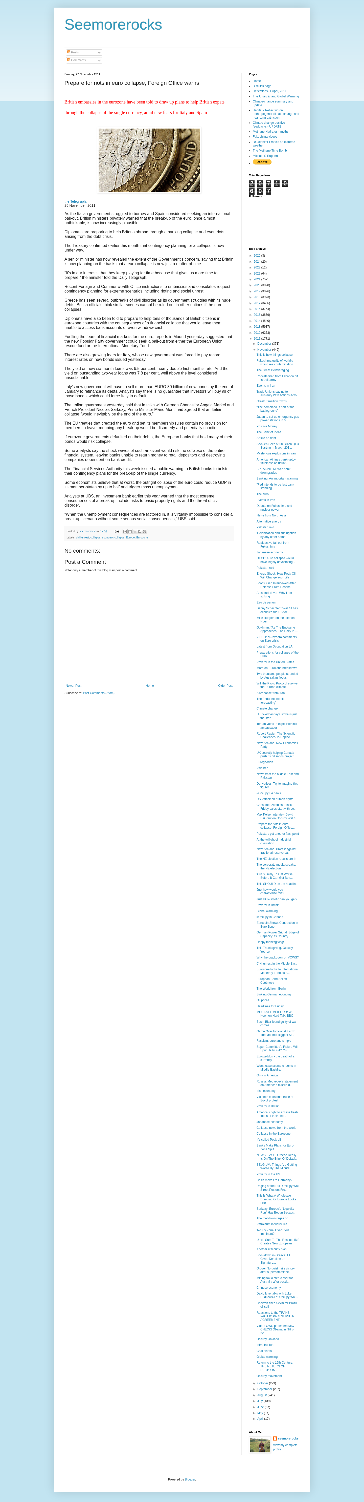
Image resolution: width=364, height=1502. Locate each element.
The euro (263, 494)
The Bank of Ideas (269, 432)
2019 (257, 291)
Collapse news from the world (276, 1128)
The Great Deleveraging (273, 370)
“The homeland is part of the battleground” (275, 408)
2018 (257, 297)
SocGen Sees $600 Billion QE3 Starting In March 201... (278, 445)
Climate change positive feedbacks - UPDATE (269, 124)
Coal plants (264, 1351)
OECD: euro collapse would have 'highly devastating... (276, 560)
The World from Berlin (271, 988)
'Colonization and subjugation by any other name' (276, 534)
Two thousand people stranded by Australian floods (277, 675)
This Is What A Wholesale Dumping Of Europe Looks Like (276, 1199)
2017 (257, 303)
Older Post (225, 685)
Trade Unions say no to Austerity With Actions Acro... (278, 393)
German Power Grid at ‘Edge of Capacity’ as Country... (278, 934)
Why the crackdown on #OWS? (278, 957)
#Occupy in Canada (270, 917)
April (260, 1419)
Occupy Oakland (268, 1339)
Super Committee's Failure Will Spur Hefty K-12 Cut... (277, 1048)
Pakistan (262, 768)
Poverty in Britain (268, 905)
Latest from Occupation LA (274, 646)
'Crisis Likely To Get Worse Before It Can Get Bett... (275, 876)
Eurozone (142, 537)
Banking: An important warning (277, 478)
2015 (257, 315)
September (265, 1389)
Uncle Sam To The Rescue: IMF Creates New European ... (278, 1241)
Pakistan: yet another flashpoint (278, 834)
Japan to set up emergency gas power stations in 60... (278, 418)
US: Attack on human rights (275, 799)
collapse (95, 537)
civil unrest (82, 537)
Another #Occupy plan (272, 1249)
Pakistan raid (265, 527)
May (260, 1413)
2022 (257, 273)
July (260, 1401)
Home (150, 685)
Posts (73, 52)
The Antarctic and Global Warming (276, 96)
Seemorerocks (113, 24)
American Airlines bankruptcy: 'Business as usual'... (277, 461)
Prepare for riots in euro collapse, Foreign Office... (276, 825)
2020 (257, 285)
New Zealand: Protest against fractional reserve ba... (276, 850)
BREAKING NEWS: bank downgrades (273, 470)
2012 (257, 333)
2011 (257, 338)
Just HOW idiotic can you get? (277, 899)
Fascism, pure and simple (274, 1040)
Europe (130, 537)
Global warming (267, 911)
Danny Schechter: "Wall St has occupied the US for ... (277, 610)
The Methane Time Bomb (270, 150)
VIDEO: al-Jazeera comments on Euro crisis (277, 638)
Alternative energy (269, 521)
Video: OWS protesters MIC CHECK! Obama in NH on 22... (276, 1329)
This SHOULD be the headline (277, 884)
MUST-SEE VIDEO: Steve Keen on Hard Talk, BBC (275, 1013)
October (263, 1383)
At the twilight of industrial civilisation (274, 841)
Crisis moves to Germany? (274, 1180)
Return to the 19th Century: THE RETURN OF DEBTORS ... (275, 1366)
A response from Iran (271, 693)
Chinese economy (269, 1287)
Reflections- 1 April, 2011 (269, 91)
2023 (257, 267)
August (262, 1395)
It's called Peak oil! (269, 1139)
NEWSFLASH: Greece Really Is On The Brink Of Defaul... (277, 1156)
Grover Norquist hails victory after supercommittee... (276, 1270)
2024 (257, 261)
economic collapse (113, 537)
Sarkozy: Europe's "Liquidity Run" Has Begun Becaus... (276, 1210)
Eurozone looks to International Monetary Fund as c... (277, 971)
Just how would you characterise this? (270, 891)
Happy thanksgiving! (270, 942)
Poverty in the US (268, 1174)
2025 (257, 255)
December (264, 343)
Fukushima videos (265, 136)
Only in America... (268, 1075)
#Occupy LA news (269, 793)
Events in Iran (266, 385)
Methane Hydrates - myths (270, 131)
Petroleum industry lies (272, 1224)
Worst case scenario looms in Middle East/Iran (276, 1067)
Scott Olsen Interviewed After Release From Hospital (276, 585)
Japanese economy (270, 552)
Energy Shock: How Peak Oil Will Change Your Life (276, 575)
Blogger (190, 1479)
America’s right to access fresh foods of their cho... (277, 1114)
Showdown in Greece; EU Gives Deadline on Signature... (274, 1259)
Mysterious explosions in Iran (276, 453)
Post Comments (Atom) (99, 693)
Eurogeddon (265, 762)
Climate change (267, 708)
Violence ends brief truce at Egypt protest (275, 1098)
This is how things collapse (275, 355)
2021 (257, 279)
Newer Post (73, 685)
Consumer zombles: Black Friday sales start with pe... (277, 806)
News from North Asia (271, 515)
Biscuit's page (262, 86)
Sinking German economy (274, 994)
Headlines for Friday (270, 1006)
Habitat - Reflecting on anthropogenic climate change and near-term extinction (276, 114)
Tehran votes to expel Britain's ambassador (277, 725)
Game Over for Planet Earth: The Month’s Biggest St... (276, 1033)
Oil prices (263, 1000)
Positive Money (267, 426)
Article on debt (266, 438)
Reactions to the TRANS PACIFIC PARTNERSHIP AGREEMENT (275, 1316)
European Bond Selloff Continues (272, 980)
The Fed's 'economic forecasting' (270, 700)
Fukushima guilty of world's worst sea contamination (275, 362)
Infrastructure (266, 1345)
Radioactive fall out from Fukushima (273, 544)
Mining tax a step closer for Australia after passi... (275, 1279)
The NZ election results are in (276, 859)
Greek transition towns (272, 401)
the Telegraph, (75, 201)
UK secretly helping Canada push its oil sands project (275, 754)
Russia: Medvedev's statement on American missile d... (277, 1083)
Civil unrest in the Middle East (277, 963)
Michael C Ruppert (265, 156)
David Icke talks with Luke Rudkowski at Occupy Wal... (277, 1295)
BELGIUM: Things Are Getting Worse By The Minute (277, 1166)
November (264, 349)
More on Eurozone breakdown (277, 668)
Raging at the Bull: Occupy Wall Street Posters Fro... (278, 1187)
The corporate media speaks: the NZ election (276, 866)
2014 (257, 321)
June (261, 1407)
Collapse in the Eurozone (273, 1133)
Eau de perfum (267, 602)
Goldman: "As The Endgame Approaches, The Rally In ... (277, 629)
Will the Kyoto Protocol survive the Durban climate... (277, 685)
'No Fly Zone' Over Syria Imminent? (273, 1232)
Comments (76, 60)
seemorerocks (288, 1438)
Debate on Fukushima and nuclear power (274, 507)
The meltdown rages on (272, 1218)
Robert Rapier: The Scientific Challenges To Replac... (276, 735)
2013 (257, 326)
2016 (257, 309)
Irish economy (266, 1091)
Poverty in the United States (275, 662)
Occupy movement (269, 1376)
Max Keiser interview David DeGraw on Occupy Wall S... (278, 816)
